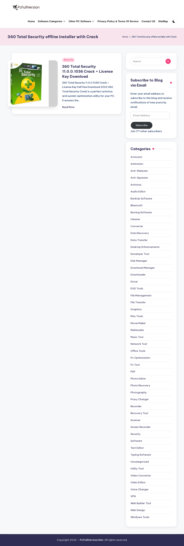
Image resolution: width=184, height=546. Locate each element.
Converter (137, 226)
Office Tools (138, 351)
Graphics (136, 309)
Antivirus (136, 184)
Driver (134, 281)
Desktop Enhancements (145, 247)
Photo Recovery (140, 385)
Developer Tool (140, 254)
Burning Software (141, 212)
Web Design (138, 510)
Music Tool (137, 337)
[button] (168, 61)
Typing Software (141, 454)
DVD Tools (137, 288)
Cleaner (135, 219)
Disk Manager (139, 260)
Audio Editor (138, 191)
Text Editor (137, 447)
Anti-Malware (139, 170)
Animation (137, 163)
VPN (133, 496)
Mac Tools (137, 316)
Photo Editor (138, 378)
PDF (133, 371)
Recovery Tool (139, 413)
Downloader (138, 274)
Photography (139, 392)
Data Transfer (139, 240)
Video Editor (138, 482)
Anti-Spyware (139, 177)
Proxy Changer (140, 399)
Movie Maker (138, 323)
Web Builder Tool (141, 503)
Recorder (136, 406)
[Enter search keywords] (151, 61)
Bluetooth (136, 205)
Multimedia (137, 330)
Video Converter (141, 475)
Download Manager (143, 267)
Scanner (136, 420)
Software (136, 440)
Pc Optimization (140, 357)
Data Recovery (140, 233)
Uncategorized (140, 461)
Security (68, 60)
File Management (141, 295)
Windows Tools (140, 517)
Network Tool (139, 344)
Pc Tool (135, 364)
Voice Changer (140, 489)
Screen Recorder (141, 427)
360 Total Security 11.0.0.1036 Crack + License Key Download (87, 71)
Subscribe (142, 125)
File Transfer (138, 302)
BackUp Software (141, 198)
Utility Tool (137, 468)
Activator (136, 157)
